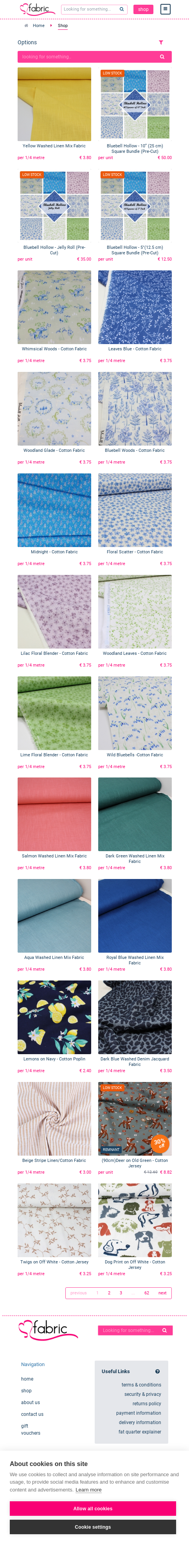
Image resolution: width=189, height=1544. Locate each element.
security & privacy (142, 1394)
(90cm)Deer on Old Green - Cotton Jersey (135, 1163)
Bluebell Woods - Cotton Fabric (135, 450)
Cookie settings (93, 1527)
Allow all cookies (92, 1508)
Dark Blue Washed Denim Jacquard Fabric (135, 1062)
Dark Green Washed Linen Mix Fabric (135, 859)
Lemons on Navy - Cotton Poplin (54, 1059)
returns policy (147, 1403)
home (27, 1379)
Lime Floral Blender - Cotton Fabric (54, 755)
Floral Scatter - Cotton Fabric (135, 552)
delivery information (140, 1422)
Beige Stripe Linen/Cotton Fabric (54, 1160)
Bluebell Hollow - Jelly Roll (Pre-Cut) (54, 250)
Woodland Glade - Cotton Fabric (54, 450)
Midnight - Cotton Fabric (54, 552)
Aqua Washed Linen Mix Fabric (54, 957)
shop (143, 9)
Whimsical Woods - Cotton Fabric (54, 349)
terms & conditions (141, 1385)
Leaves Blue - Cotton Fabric (135, 349)
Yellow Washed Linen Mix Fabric (54, 146)
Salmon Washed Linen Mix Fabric (54, 856)
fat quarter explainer (140, 1432)
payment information (138, 1413)
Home (39, 25)
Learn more (88, 1490)
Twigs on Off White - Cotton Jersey (54, 1262)
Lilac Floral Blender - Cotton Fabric (54, 653)
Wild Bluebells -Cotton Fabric (135, 755)
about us (30, 1402)
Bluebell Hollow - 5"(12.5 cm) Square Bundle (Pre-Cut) (135, 250)
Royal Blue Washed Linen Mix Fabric (135, 960)
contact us (32, 1414)
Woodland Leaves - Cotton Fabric (135, 653)
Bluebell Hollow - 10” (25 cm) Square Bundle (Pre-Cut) (135, 148)
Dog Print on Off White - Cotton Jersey (135, 1264)
